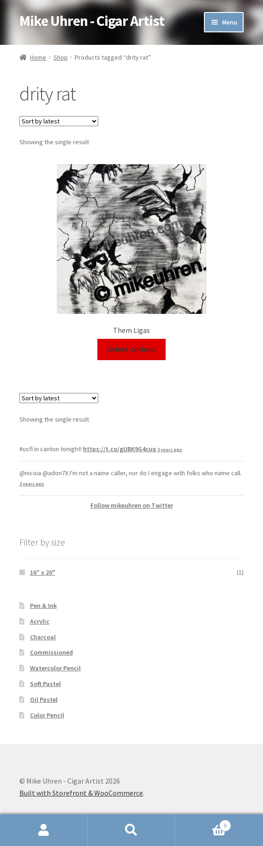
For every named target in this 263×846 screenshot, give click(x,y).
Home (38, 57)
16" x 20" (42, 572)
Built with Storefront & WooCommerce (81, 792)
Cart (203, 823)
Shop (61, 57)
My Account (44, 830)
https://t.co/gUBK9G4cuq (119, 449)
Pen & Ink (43, 605)
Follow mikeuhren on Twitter (131, 505)
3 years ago (169, 450)
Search (131, 830)
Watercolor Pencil (55, 668)
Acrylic (39, 621)
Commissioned (51, 652)
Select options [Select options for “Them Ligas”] (131, 349)
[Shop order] (58, 121)
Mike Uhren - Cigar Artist (91, 21)
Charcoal (43, 637)
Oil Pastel (44, 699)
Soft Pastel (45, 684)
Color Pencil (47, 715)
